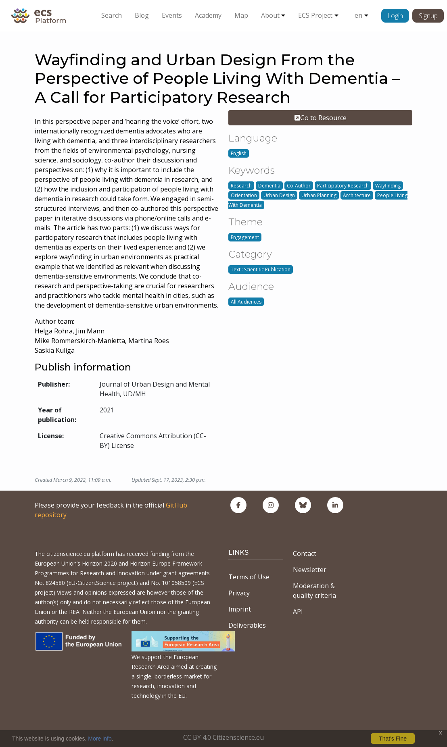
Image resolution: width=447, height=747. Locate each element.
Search (111, 15)
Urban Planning (318, 195)
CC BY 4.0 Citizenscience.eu (223, 737)
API (298, 611)
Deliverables (247, 625)
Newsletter (309, 569)
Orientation (244, 195)
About (270, 15)
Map (241, 15)
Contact (304, 553)
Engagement (245, 237)
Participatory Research (343, 185)
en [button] (358, 15)
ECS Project (315, 15)
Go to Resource (321, 117)
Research (241, 185)
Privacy (239, 593)
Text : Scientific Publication (260, 269)
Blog (142, 15)
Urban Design (279, 195)
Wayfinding (388, 185)
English (238, 153)
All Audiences (246, 301)
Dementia (269, 185)
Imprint (239, 609)
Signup (428, 15)
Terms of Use (248, 576)
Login (395, 15)
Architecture (357, 195)
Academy (208, 15)
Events (172, 15)
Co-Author (299, 185)
